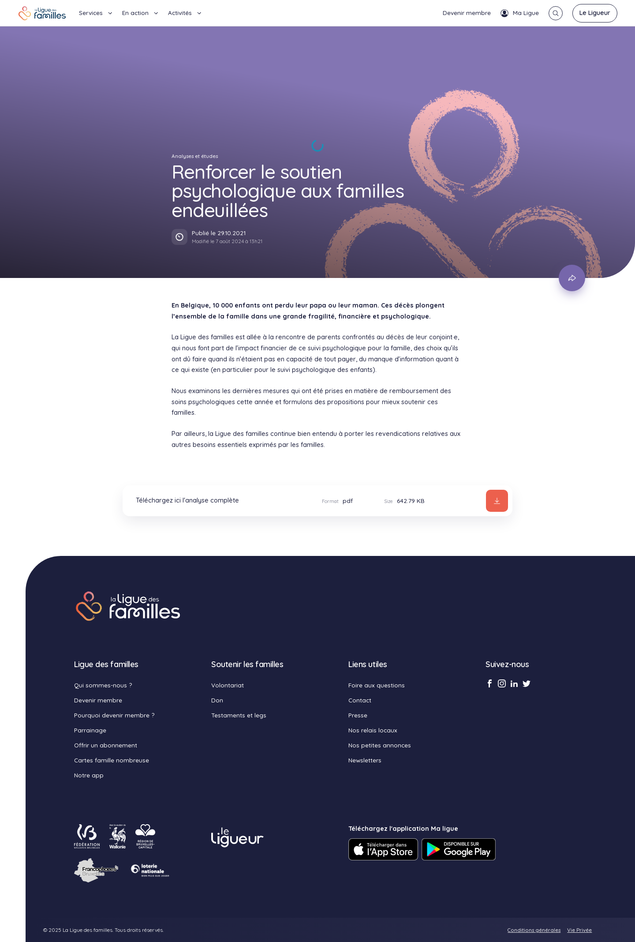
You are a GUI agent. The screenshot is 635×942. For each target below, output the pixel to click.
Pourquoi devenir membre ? (114, 715)
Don (217, 700)
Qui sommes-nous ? (103, 685)
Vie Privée (579, 930)
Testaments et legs (238, 715)
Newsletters (364, 760)
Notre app (89, 775)
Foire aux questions (376, 685)
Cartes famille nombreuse (111, 760)
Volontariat (227, 685)
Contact (359, 700)
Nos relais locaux (372, 730)
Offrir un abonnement (105, 745)
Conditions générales (534, 930)
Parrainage (90, 730)
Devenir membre (467, 12)
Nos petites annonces (379, 745)
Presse (357, 715)
